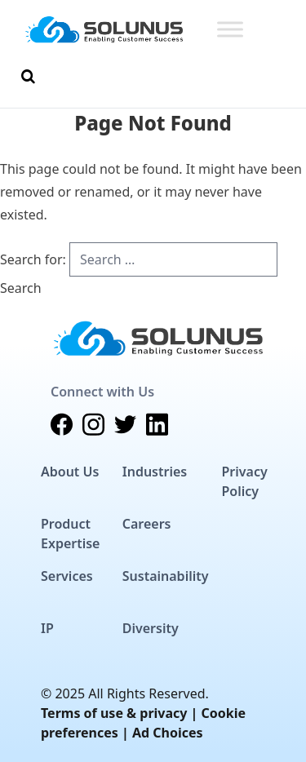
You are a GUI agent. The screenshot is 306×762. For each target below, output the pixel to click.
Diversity (150, 628)
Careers (146, 524)
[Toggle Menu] (230, 29)
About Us (70, 472)
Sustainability (165, 576)
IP (47, 628)
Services (67, 576)
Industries (154, 472)
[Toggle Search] (28, 77)
